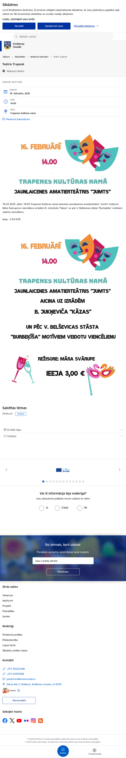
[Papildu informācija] (18, 690)
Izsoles (6, 616)
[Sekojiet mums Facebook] (4, 720)
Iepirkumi (7, 600)
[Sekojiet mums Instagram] (33, 720)
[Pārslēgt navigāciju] (63, 751)
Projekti (6, 605)
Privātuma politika (12, 634)
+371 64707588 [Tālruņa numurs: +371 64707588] (15, 673)
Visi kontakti (19, 700)
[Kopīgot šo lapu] (63, 436)
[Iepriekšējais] (6, 469)
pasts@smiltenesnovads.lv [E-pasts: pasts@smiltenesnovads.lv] (21, 679)
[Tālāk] (119, 469)
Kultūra (21, 414)
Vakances (7, 595)
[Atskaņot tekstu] (15, 71)
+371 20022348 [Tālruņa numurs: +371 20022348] (16, 668)
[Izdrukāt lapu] (63, 430)
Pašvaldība (8, 611)
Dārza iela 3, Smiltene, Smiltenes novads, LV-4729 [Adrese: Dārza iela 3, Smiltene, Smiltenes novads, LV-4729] (34, 684)
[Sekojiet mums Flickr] (26, 720)
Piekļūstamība (10, 639)
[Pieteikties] (63, 571)
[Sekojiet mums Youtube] (19, 720)
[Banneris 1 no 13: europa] (63, 469)
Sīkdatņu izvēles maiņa (14, 650)
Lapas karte (9, 645)
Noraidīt (19, 26)
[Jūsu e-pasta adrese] (63, 560)
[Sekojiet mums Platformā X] (12, 720)
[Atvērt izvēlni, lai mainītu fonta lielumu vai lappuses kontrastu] (94, 752)
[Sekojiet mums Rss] (40, 720)
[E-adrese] (9, 690)
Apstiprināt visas (54, 26)
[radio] (43, 508)
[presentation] (63, 523)
